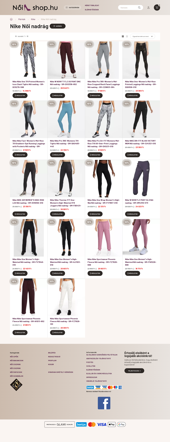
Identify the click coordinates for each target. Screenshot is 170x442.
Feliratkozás (134, 371)
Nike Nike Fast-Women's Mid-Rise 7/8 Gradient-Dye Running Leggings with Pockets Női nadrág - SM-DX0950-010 (29, 144)
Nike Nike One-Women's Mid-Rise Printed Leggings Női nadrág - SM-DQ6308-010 (140, 84)
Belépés (52, 353)
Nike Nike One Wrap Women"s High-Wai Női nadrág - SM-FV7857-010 (104, 201)
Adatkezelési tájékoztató (98, 358)
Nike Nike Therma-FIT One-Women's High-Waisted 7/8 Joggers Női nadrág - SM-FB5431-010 (65, 204)
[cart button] (157, 7)
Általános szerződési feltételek (101, 355)
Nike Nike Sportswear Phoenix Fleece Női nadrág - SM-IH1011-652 (28, 319)
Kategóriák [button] (72, 7)
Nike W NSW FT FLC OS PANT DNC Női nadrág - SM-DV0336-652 (65, 82)
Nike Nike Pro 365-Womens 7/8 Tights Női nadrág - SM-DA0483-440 (65, 143)
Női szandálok (16, 376)
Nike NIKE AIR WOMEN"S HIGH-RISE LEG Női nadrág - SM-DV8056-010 (28, 201)
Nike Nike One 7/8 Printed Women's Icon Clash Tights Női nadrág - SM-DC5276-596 (29, 84)
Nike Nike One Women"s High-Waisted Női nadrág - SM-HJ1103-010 (65, 262)
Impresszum (91, 377)
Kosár (51, 364)
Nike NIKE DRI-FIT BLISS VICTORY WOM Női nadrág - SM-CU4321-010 (140, 142)
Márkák (21, 19)
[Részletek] (20, 95)
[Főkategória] (11, 19)
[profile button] (148, 7)
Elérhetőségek (92, 10)
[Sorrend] (142, 36)
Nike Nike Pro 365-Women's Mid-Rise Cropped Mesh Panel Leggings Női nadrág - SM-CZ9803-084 (104, 84)
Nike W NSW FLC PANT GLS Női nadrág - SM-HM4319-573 (139, 201)
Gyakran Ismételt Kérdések (60, 372)
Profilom (52, 360)
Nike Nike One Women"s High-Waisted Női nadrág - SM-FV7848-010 (28, 262)
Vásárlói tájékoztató (96, 381)
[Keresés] (130, 7)
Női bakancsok (16, 360)
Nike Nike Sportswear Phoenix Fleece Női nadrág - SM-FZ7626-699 (103, 262)
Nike (33, 19)
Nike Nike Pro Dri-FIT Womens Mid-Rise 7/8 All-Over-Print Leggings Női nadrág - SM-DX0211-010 (103, 143)
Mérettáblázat (92, 5)
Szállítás (90, 366)
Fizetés (89, 362)
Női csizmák (15, 364)
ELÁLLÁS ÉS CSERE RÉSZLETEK (99, 373)
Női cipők (14, 356)
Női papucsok (16, 372)
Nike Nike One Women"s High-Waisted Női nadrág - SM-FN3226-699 (140, 262)
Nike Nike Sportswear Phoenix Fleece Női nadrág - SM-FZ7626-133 (65, 321)
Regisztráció (54, 356)
